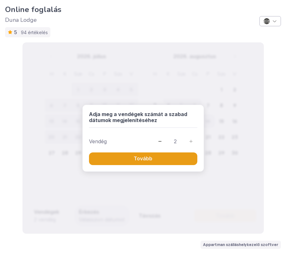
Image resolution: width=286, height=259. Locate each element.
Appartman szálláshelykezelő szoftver (240, 244)
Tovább (143, 158)
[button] (160, 141)
